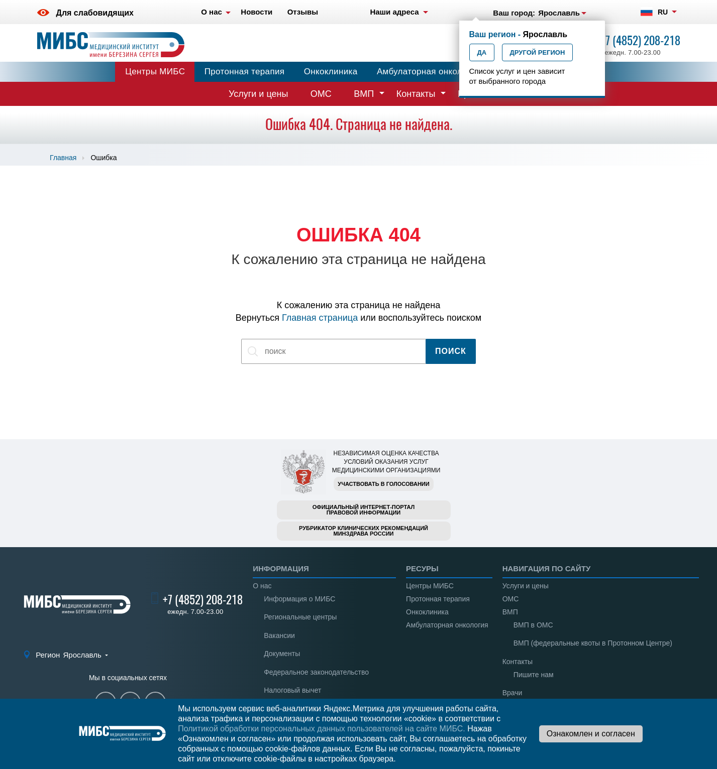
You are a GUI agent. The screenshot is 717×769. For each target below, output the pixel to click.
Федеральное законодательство (316, 672)
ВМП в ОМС (533, 625)
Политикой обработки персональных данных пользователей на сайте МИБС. (321, 728)
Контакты (416, 94)
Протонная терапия (244, 71)
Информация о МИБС (299, 599)
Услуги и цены (258, 94)
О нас (262, 586)
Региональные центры (300, 617)
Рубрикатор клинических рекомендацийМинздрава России (363, 531)
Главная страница (320, 318)
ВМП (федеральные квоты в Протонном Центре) (593, 643)
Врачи (512, 693)
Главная (63, 158)
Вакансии (279, 635)
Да (482, 52)
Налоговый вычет (292, 690)
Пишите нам (534, 675)
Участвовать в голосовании (383, 484)
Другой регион (537, 52)
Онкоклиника (331, 71)
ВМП (364, 94)
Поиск (450, 351)
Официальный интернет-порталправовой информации (364, 510)
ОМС (321, 94)
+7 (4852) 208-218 (640, 40)
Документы (282, 654)
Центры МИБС (155, 71)
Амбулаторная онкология (428, 71)
